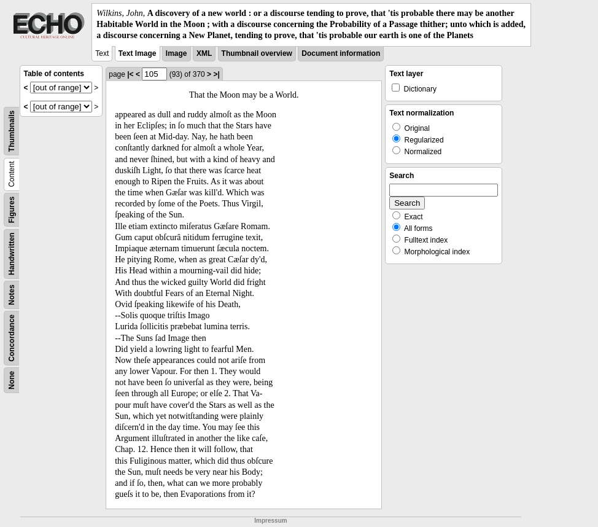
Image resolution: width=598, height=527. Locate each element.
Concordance (11, 338)
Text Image (137, 53)
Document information (340, 53)
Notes (11, 294)
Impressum (270, 520)
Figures (11, 209)
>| (216, 74)
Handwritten (11, 253)
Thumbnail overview (257, 53)
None (11, 380)
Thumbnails (11, 130)
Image (176, 53)
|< (130, 74)
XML (204, 53)
